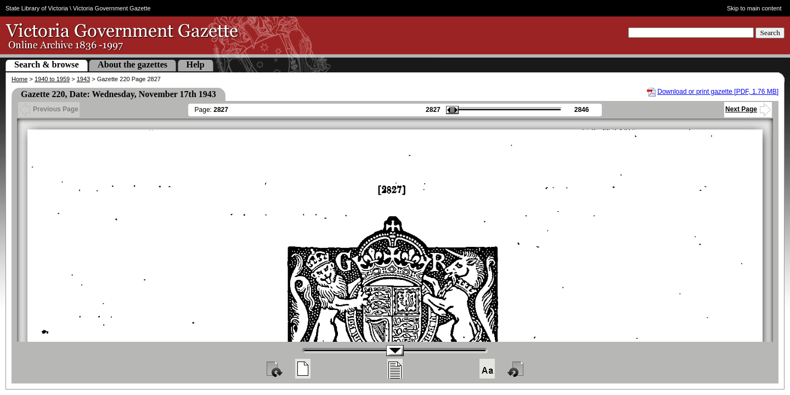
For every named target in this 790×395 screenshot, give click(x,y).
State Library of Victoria (36, 8)
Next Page (748, 109)
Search (770, 33)
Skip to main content (754, 8)
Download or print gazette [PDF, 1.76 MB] (717, 91)
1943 (83, 79)
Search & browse (46, 64)
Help (196, 64)
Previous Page (48, 109)
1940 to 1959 (52, 79)
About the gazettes (132, 64)
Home (19, 79)
